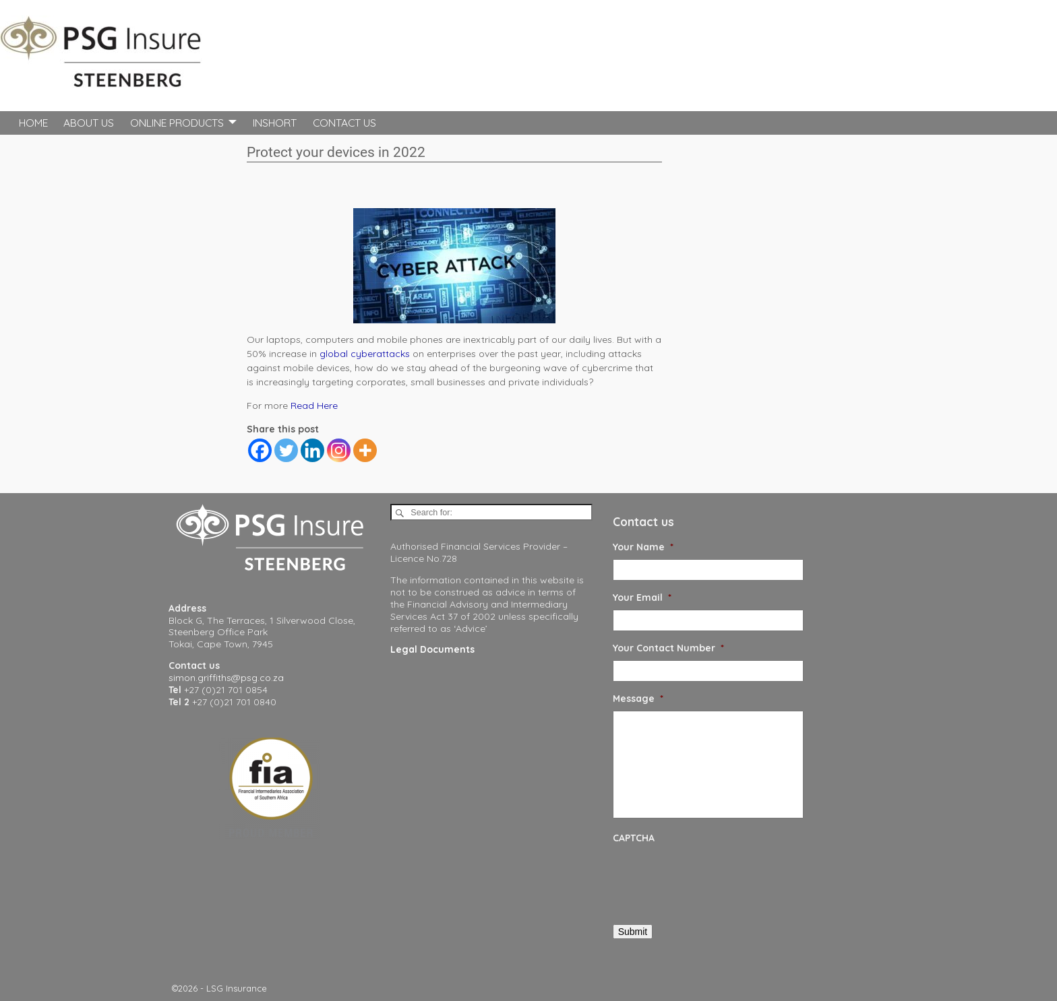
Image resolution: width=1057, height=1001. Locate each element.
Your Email (642, 597)
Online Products (177, 122)
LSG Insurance (236, 988)
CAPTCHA (634, 838)
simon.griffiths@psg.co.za (226, 678)
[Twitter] (286, 450)
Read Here (314, 405)
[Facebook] (260, 450)
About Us (88, 122)
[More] (365, 450)
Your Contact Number (668, 648)
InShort (275, 122)
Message (638, 698)
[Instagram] (339, 450)
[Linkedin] (312, 450)
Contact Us (344, 122)
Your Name (643, 547)
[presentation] (715, 876)
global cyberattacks (365, 354)
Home (33, 122)
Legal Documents (432, 649)
